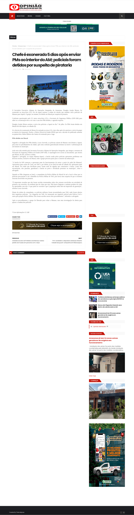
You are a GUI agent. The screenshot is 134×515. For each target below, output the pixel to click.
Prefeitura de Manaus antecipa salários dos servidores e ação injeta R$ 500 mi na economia (111, 299)
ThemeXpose (20, 512)
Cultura (47, 16)
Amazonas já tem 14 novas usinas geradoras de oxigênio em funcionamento (109, 315)
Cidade (38, 16)
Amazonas (21, 16)
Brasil (30, 16)
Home (14, 46)
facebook (81, 253)
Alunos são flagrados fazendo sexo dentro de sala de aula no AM (110, 306)
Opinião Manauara (99, 327)
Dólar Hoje (92, 376)
